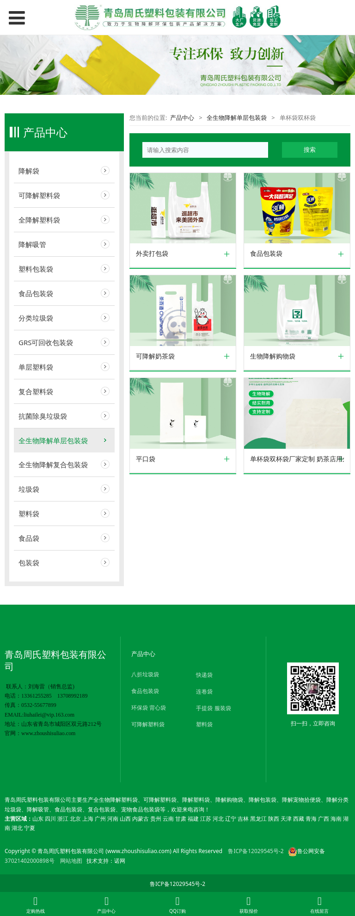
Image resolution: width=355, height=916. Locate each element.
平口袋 (145, 459)
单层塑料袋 (35, 366)
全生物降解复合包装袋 (53, 464)
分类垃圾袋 (35, 317)
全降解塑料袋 (39, 219)
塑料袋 (28, 513)
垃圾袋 (28, 489)
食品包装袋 (35, 293)
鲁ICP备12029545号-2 (255, 851)
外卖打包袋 (152, 253)
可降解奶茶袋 (155, 356)
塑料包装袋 (35, 268)
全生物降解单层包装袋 (53, 440)
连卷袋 (204, 691)
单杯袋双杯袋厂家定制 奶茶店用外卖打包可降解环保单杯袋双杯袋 (297, 459)
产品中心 (182, 117)
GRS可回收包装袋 (45, 342)
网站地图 (71, 861)
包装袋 (28, 562)
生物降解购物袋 (272, 356)
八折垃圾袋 (145, 674)
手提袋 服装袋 (213, 708)
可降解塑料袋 (39, 195)
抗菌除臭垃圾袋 (42, 416)
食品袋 (28, 538)
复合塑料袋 (35, 391)
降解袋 (28, 170)
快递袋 (204, 675)
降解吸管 (32, 244)
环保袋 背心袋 (148, 708)
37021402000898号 (30, 861)
